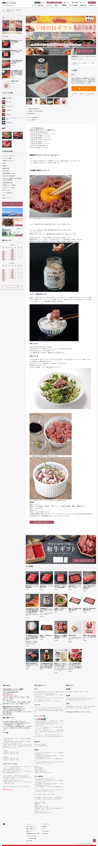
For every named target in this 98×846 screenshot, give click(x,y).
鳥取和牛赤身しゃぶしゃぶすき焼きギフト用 (46, 586)
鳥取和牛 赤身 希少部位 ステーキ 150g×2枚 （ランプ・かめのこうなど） (32, 665)
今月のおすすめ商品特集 (9, 176)
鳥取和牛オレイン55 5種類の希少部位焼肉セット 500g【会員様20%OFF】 (60, 637)
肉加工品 (9, 9)
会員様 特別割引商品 (8, 182)
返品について (29, 831)
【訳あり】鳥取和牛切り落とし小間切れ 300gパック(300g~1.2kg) (16, 62)
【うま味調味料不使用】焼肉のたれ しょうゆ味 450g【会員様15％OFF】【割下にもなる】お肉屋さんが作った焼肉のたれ (46, 665)
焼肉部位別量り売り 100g (9, 173)
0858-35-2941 (9, 711)
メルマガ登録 (73, 5)
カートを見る (45, 831)
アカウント (68, 2)
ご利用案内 (63, 5)
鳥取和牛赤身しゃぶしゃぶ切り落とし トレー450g (75, 586)
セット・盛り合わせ (17, 9)
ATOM (30, 840)
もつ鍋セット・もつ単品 (9, 187)
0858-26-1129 (9, 694)
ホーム (33, 5)
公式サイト (93, 5)
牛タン (4, 195)
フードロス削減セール (8, 192)
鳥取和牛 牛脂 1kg (15, 81)
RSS (27, 840)
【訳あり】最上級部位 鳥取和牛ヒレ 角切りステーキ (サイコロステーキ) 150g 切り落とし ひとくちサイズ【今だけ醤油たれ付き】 (75, 666)
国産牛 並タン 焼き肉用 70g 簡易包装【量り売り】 (89, 609)
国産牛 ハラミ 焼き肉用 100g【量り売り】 (46, 636)
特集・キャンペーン (7, 197)
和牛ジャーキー (10, 11)
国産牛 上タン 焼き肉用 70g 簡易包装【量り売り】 (75, 609)
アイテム (91, 2)
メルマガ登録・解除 (31, 838)
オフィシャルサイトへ (12, 287)
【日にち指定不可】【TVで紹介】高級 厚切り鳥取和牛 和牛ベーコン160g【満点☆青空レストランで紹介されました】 (17, 73)
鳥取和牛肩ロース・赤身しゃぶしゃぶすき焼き (16, 51)
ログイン (84, 2)
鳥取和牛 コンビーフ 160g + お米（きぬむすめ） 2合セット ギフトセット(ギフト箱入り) (60, 665)
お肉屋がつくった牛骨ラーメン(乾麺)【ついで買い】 (60, 609)
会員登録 (76, 2)
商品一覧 (40, 5)
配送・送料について (31, 828)
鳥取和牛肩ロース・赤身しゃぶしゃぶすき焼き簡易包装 (60, 586)
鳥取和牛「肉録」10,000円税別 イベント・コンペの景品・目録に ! (89, 637)
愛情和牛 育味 (6, 168)
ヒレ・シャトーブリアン (9, 155)
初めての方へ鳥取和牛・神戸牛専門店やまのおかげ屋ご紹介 (12, 179)
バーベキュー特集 (7, 158)
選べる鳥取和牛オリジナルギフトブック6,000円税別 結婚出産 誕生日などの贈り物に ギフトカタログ (32, 637)
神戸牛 (4, 163)
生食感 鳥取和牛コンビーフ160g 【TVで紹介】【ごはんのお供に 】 (46, 610)
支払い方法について (31, 826)
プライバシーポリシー (31, 836)
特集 (56, 5)
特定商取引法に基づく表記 (32, 833)
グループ (49, 5)
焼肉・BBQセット (7, 170)
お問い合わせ (83, 5)
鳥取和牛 (5, 165)
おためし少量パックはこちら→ (42, 522)
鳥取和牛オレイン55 (7, 160)
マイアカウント (46, 824)
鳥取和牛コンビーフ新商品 (9, 185)
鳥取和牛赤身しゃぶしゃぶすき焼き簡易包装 (16, 41)
